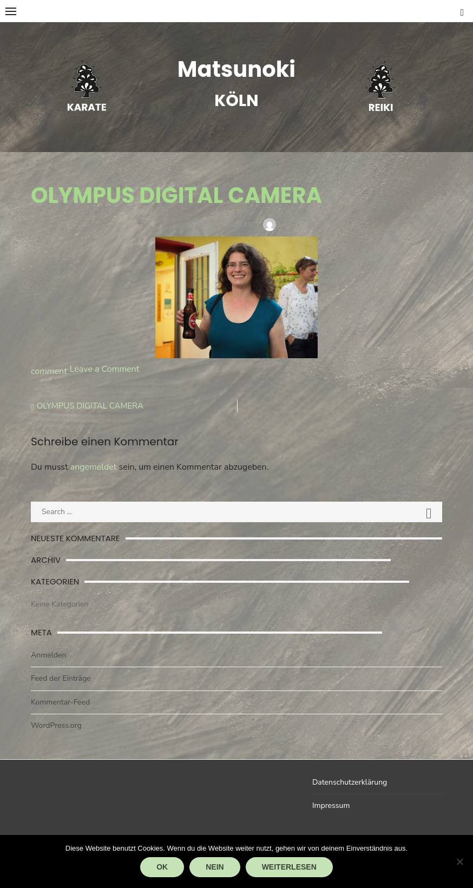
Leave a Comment (105, 369)
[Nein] (459, 861)
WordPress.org (56, 725)
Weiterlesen (289, 867)
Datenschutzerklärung (349, 782)
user (283, 224)
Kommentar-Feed (60, 702)
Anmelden (48, 655)
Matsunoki (236, 69)
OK (162, 867)
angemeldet (93, 467)
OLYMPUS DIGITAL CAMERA (90, 405)
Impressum (331, 805)
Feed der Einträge (61, 678)
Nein (215, 867)
